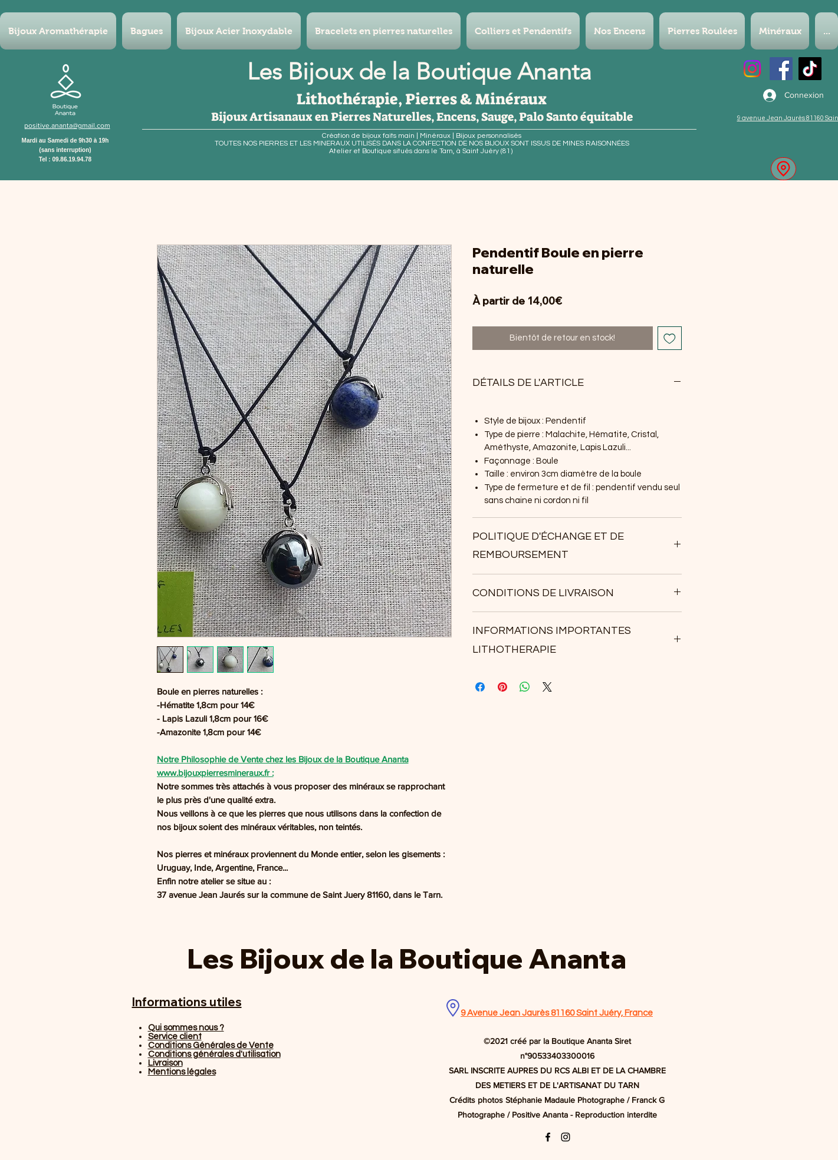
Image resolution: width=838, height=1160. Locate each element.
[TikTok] (809, 68)
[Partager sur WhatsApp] (525, 687)
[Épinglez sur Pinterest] (502, 687)
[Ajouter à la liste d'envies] (670, 338)
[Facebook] (781, 68)
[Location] (783, 168)
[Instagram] (752, 68)
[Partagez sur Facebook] (480, 687)
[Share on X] (547, 687)
